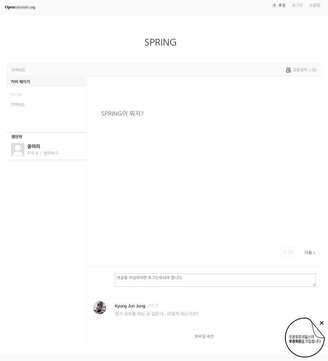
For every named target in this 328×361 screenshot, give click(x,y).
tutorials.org (20, 6)
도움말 (314, 5)
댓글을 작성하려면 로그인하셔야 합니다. (215, 280)
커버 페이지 (20, 82)
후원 (282, 5)
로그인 (297, 5)
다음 (308, 253)
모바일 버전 (204, 337)
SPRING (163, 42)
